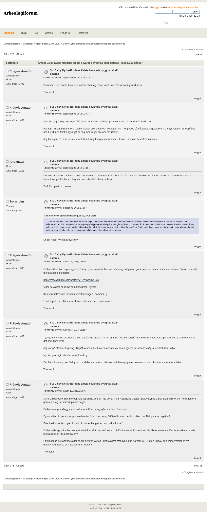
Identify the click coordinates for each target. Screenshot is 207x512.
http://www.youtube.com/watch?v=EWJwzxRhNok (71, 280)
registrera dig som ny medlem (183, 7)
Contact (49, 33)
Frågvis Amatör (21, 71)
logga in (157, 7)
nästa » (200, 49)
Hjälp (23, 33)
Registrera (82, 33)
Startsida (9, 33)
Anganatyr (17, 161)
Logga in (65, 33)
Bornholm (17, 201)
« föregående (188, 49)
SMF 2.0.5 (92, 505)
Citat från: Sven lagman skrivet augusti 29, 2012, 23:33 (70, 216)
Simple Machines (114, 505)
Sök (36, 33)
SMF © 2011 (103, 505)
